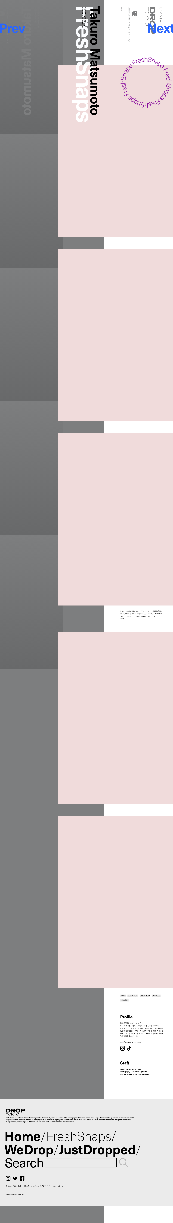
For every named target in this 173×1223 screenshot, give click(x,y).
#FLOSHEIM (145, 996)
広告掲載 (17, 1186)
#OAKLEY (156, 996)
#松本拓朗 (124, 1000)
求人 (36, 1186)
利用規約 (43, 1186)
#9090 (123, 996)
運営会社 (9, 1186)
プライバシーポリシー (56, 1186)
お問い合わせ (28, 1186)
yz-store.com (136, 1042)
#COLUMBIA (133, 996)
